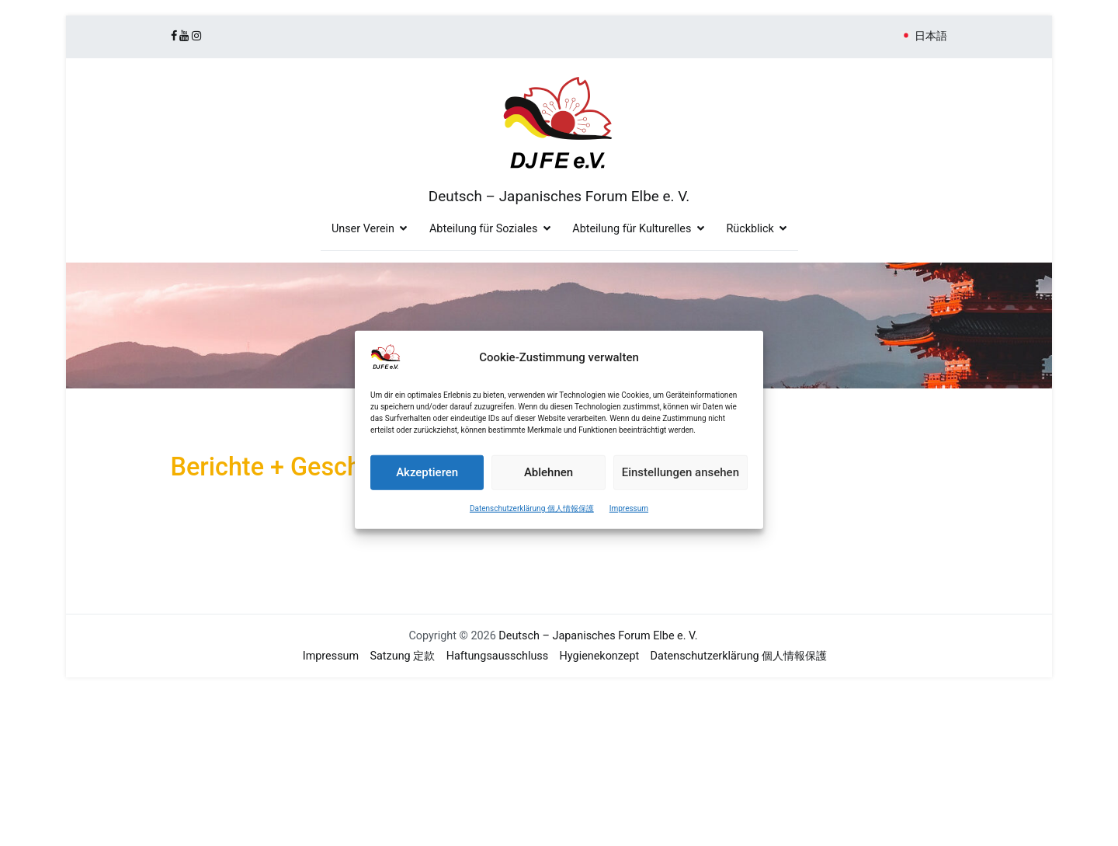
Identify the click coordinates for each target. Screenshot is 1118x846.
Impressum (628, 516)
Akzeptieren (427, 481)
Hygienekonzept (600, 656)
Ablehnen (548, 481)
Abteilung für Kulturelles (631, 228)
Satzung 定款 (403, 656)
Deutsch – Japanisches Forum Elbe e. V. (559, 196)
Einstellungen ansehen (680, 481)
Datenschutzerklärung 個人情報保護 (532, 516)
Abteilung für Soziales (483, 228)
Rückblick (750, 228)
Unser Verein (363, 228)
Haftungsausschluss (497, 656)
